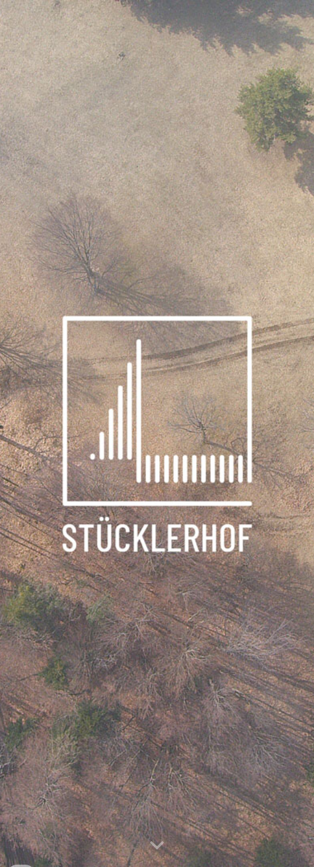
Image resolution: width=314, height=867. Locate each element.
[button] (157, 846)
